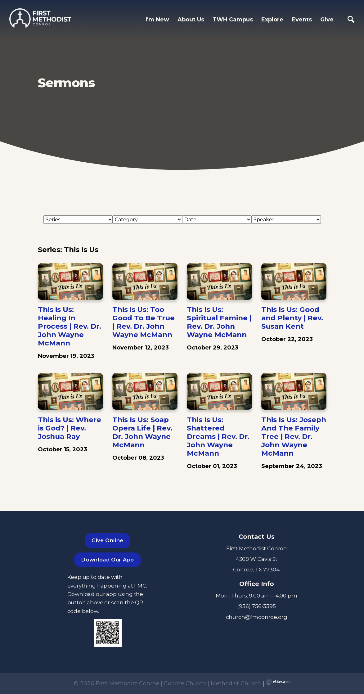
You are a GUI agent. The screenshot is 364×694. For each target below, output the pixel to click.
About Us (191, 19)
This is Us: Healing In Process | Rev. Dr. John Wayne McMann (69, 326)
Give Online (108, 540)
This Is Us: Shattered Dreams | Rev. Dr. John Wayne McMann (218, 436)
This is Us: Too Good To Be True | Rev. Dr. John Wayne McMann (143, 322)
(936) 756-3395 (256, 606)
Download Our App (107, 560)
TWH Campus (233, 19)
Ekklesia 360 (278, 682)
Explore (272, 19)
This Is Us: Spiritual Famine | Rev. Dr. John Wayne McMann (219, 322)
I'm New (157, 19)
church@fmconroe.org (256, 617)
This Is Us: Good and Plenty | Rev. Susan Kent (292, 318)
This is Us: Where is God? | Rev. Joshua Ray (69, 428)
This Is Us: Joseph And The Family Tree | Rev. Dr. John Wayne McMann (293, 436)
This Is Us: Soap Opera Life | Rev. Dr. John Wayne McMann (142, 432)
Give (327, 19)
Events (302, 19)
